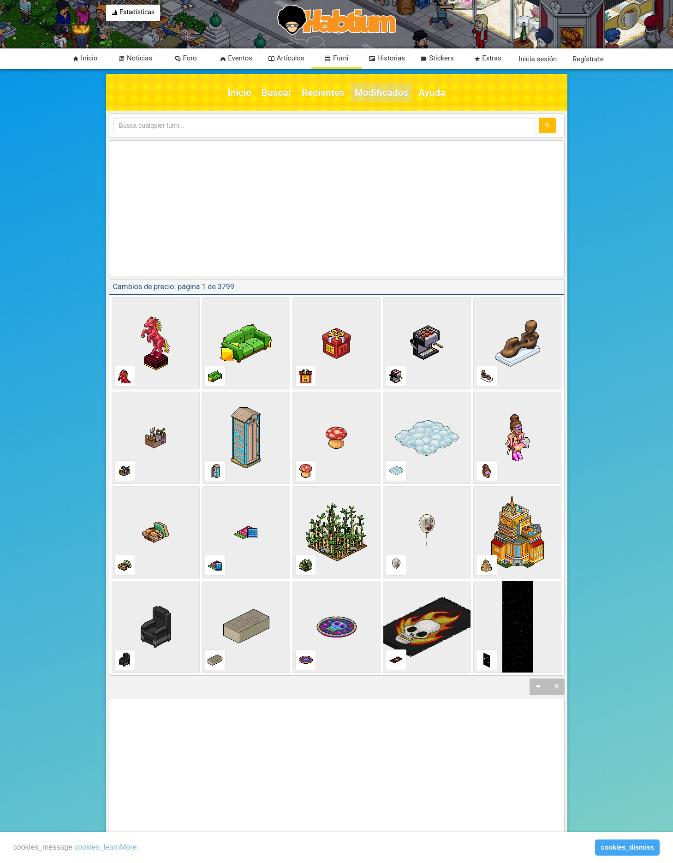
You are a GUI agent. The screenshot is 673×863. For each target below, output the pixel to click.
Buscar (277, 92)
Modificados (381, 92)
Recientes (323, 92)
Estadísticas (133, 13)
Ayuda (432, 92)
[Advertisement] (336, 209)
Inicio (240, 92)
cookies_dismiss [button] (627, 847)
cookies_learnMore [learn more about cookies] (105, 847)
